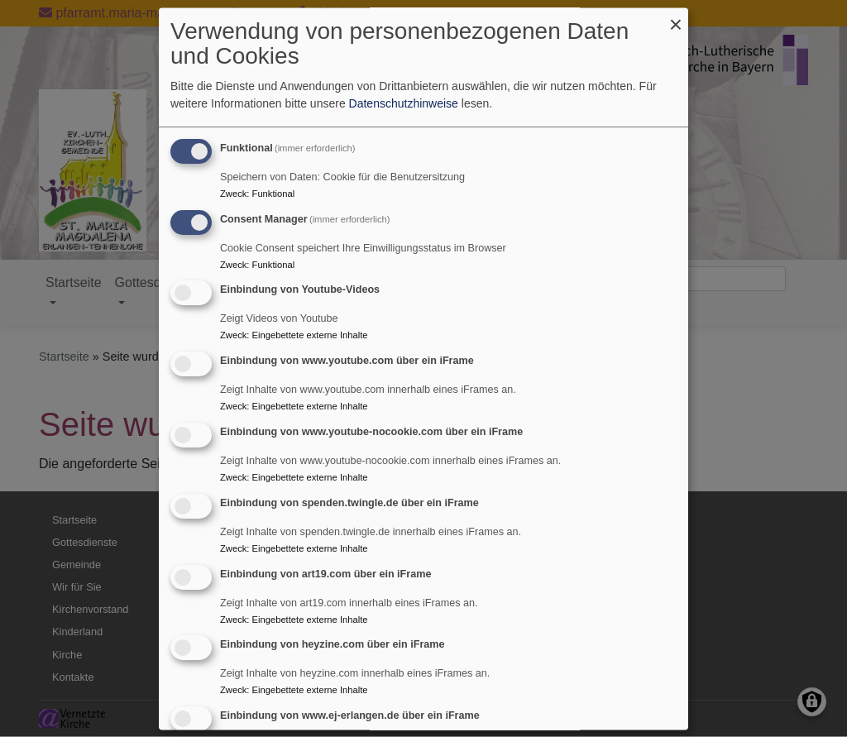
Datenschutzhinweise (403, 103)
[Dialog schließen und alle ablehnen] (675, 17)
